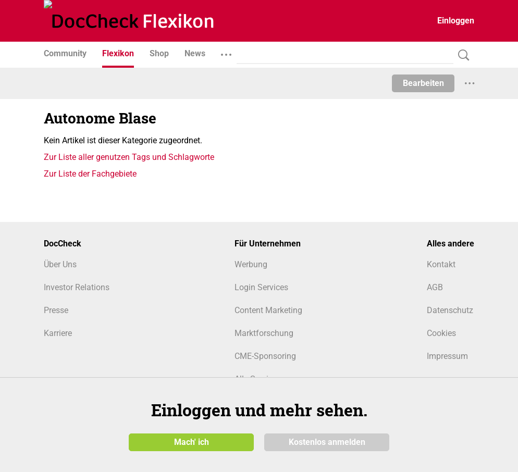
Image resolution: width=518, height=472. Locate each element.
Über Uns (60, 264)
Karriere (58, 333)
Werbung (251, 264)
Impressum (447, 356)
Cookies (441, 333)
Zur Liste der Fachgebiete (90, 174)
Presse (56, 310)
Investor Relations (76, 287)
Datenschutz (450, 310)
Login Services (261, 287)
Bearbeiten (423, 83)
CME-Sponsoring (265, 356)
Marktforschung (264, 333)
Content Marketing (268, 310)
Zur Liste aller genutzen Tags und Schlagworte (129, 157)
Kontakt (441, 264)
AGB (435, 287)
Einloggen (455, 21)
